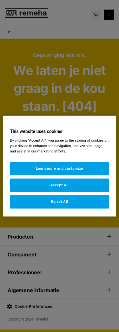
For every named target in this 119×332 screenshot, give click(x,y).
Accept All (59, 185)
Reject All (59, 201)
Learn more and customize (59, 168)
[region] (59, 166)
